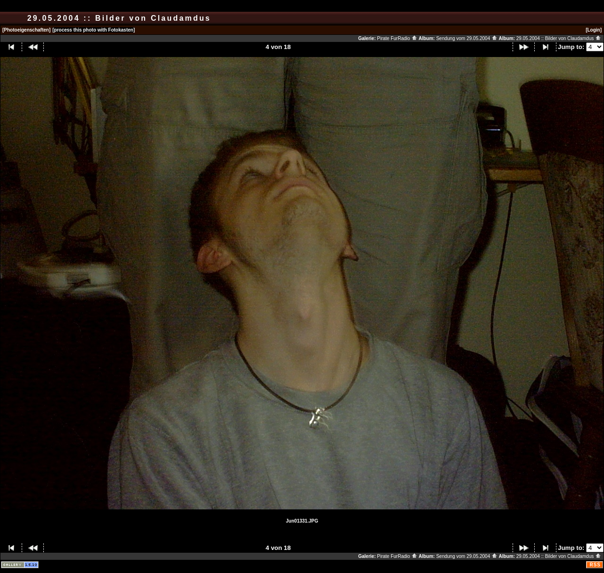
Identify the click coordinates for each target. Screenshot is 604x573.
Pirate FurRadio (397, 38)
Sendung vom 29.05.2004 (467, 38)
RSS (595, 564)
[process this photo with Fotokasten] (93, 30)
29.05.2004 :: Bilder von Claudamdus (558, 38)
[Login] (594, 30)
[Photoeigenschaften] (26, 30)
